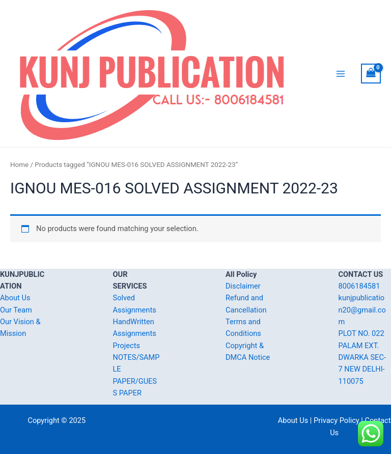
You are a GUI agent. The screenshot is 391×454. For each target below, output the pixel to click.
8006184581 (359, 286)
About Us (15, 297)
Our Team (16, 310)
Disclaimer (243, 286)
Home (19, 164)
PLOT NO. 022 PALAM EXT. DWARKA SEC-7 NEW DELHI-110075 (362, 357)
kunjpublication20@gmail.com (362, 309)
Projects (126, 345)
